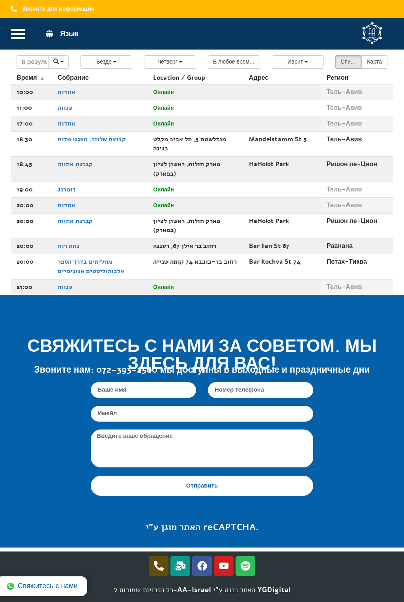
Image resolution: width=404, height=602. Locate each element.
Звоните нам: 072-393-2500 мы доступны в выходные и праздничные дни (202, 370)
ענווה (65, 107)
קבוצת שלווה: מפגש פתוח (92, 139)
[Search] (33, 62)
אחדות (66, 92)
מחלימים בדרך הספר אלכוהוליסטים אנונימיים (91, 266)
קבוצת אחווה (75, 164)
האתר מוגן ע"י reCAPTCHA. (202, 527)
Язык (69, 33)
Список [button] (349, 62)
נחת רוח (68, 246)
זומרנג (66, 189)
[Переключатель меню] (18, 33)
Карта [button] (374, 62)
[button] (106, 62)
